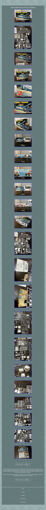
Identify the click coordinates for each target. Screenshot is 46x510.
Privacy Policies (23, 498)
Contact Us (23, 495)
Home (23, 488)
